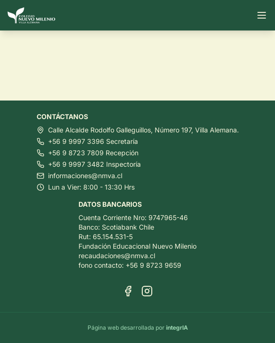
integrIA (177, 327)
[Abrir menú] (261, 15)
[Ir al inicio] (35, 15)
